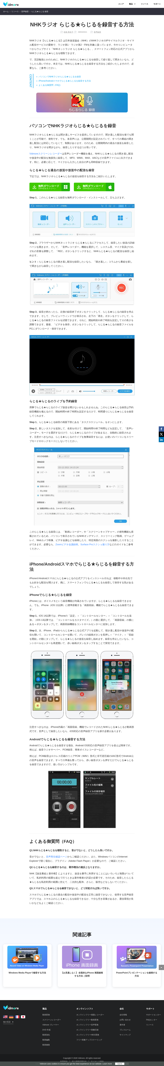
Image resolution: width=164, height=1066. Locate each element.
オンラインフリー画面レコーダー (90, 1015)
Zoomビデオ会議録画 (66, 544)
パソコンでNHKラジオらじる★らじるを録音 (60, 77)
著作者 (122, 1025)
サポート (157, 4)
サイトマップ (125, 1035)
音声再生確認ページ (56, 856)
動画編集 (46, 1040)
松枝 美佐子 (68, 32)
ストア (121, 4)
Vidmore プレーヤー (50, 1025)
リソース (144, 4)
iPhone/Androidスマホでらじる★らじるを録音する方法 (65, 81)
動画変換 (46, 1015)
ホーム (6, 11)
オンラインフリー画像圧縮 (87, 1030)
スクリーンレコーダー (51, 1020)
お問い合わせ (125, 1020)
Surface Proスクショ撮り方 (94, 544)
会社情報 (123, 1015)
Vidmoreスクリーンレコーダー (45, 153)
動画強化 (46, 1035)
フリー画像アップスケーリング (89, 1040)
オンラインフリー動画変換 (87, 1020)
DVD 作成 (46, 1030)
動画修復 (46, 1045)
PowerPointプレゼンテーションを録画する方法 (136, 961)
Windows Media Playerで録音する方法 (27, 960)
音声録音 (25, 11)
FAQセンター (151, 1020)
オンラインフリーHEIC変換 (87, 1035)
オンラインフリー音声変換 (87, 1025)
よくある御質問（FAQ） (50, 85)
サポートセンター (153, 1015)
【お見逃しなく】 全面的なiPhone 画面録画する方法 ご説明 (82, 961)
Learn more (107, 1064)
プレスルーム (125, 1030)
